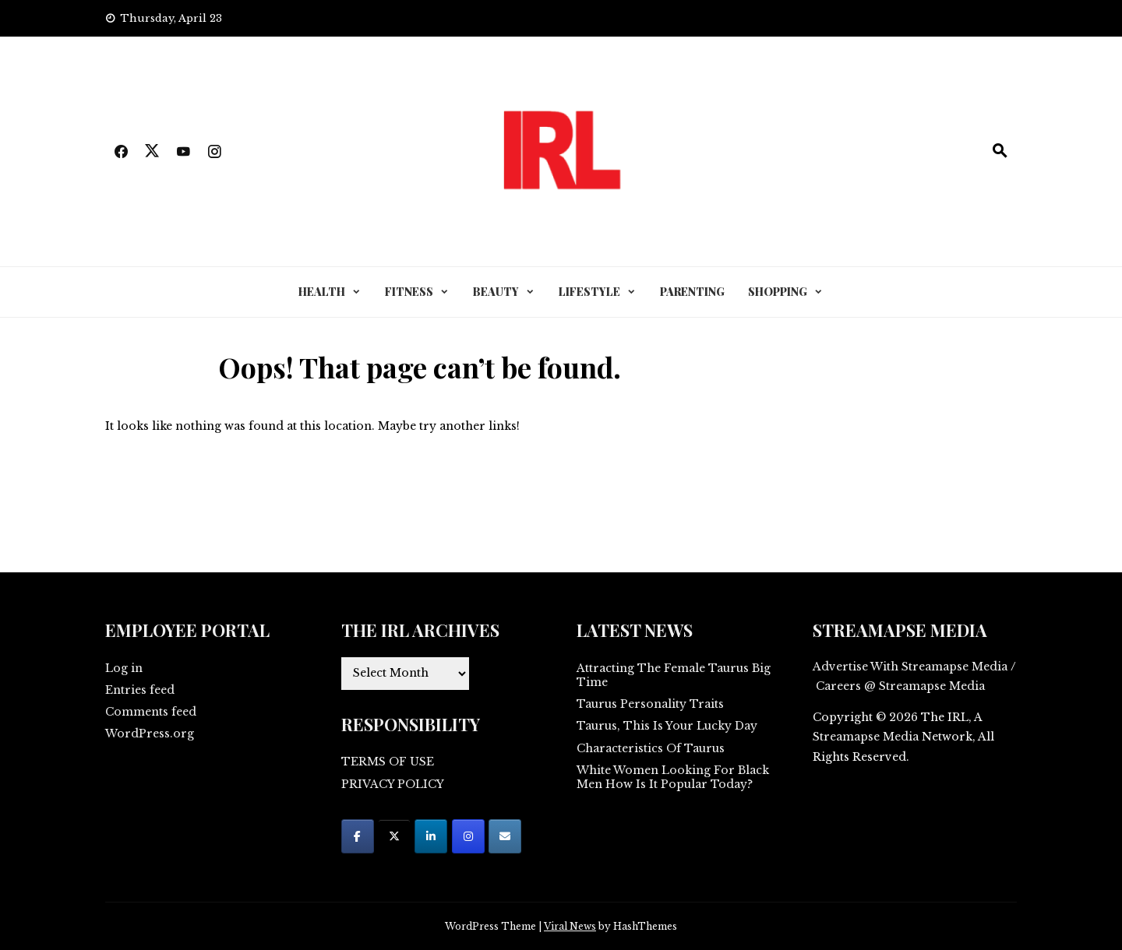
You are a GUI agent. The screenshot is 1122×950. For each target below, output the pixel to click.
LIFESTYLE (589, 291)
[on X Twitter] (394, 836)
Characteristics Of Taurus (651, 748)
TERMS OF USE (387, 762)
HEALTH (321, 291)
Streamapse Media (866, 737)
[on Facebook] (357, 836)
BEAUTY (496, 291)
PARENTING (692, 291)
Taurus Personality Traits (650, 704)
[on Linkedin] (431, 836)
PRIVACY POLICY (392, 784)
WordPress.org (149, 734)
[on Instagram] (468, 836)
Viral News (570, 926)
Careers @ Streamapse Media (900, 686)
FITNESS (409, 291)
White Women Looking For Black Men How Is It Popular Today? (673, 777)
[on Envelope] (505, 836)
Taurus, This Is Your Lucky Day (667, 726)
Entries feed (140, 690)
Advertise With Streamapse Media (910, 667)
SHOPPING (777, 291)
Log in (124, 668)
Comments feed (150, 712)
